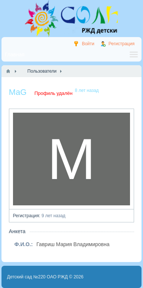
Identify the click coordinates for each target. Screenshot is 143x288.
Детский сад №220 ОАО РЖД (37, 276)
